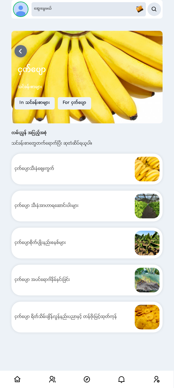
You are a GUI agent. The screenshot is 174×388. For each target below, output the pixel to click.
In (34, 103)
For (74, 103)
